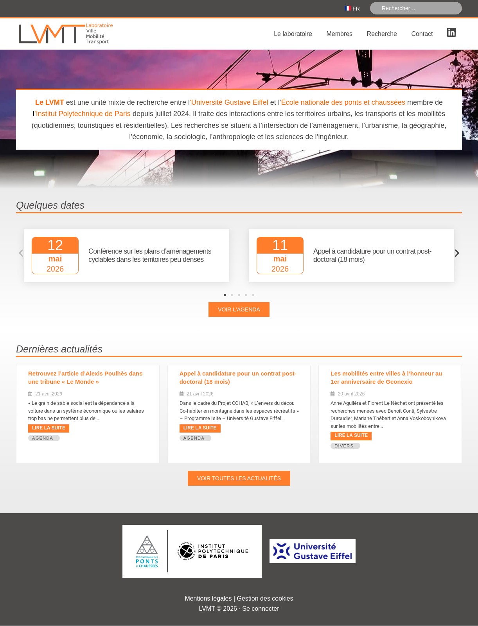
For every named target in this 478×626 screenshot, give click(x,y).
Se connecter (260, 609)
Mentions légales (208, 599)
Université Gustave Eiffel (229, 103)
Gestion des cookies (265, 599)
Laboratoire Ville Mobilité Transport (74, 34)
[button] (21, 254)
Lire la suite (48, 428)
